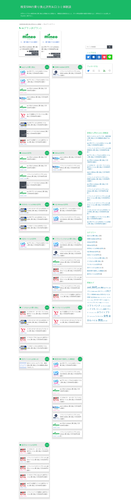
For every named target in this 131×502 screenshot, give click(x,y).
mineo (93, 294)
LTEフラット (101, 291)
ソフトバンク (93, 305)
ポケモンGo (92, 316)
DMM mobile (94, 291)
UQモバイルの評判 (93, 255)
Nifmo (98, 294)
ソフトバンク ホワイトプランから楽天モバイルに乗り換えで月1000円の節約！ (70, 279)
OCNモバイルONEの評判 (95, 248)
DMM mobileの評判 (93, 239)
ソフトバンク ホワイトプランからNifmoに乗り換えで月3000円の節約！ (70, 168)
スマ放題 (99, 302)
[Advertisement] (99, 33)
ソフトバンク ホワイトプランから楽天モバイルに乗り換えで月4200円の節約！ (70, 271)
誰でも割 (105, 320)
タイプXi (102, 305)
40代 (99, 287)
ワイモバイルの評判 (93, 264)
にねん (91, 300)
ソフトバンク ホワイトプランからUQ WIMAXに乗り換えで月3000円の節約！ (71, 219)
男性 (100, 320)
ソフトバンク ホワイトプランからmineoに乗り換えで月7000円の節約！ (37, 176)
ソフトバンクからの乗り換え (96, 258)
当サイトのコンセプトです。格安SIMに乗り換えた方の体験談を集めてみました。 (37, 365)
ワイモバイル (99, 316)
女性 (106, 316)
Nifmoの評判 (91, 245)
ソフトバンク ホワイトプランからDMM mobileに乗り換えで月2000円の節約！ (70, 73)
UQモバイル (100, 297)
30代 (94, 287)
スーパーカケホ (105, 302)
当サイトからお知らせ (94, 267)
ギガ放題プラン (106, 300)
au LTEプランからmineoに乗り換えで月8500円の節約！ (50, 49)
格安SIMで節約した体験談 (32, 54)
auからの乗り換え (33, 51)
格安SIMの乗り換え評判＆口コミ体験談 (46, 6)
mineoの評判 (35, 53)
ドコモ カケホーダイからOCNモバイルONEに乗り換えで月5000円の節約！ (38, 210)
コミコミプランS (92, 302)
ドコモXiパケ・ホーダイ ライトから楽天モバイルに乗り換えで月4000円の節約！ (37, 313)
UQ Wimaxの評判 (92, 251)
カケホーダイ (98, 300)
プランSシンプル (92, 312)
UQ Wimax (94, 297)
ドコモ (92, 309)
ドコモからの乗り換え (94, 261)
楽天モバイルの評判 (93, 274)
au (102, 287)
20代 (89, 287)
